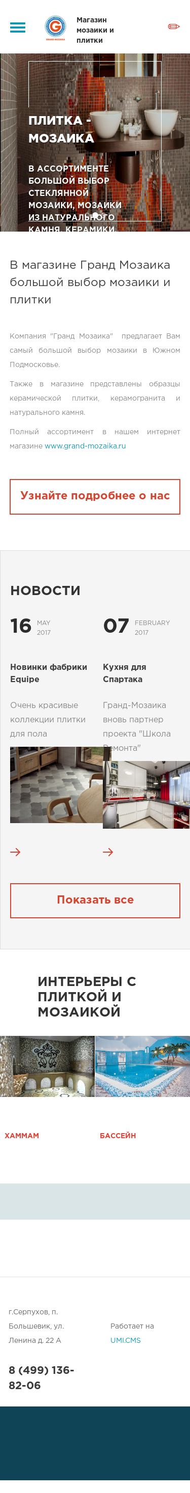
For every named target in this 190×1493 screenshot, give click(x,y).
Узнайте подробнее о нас (95, 496)
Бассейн (118, 1136)
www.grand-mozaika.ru (85, 446)
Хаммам (22, 1136)
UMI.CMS (125, 1341)
